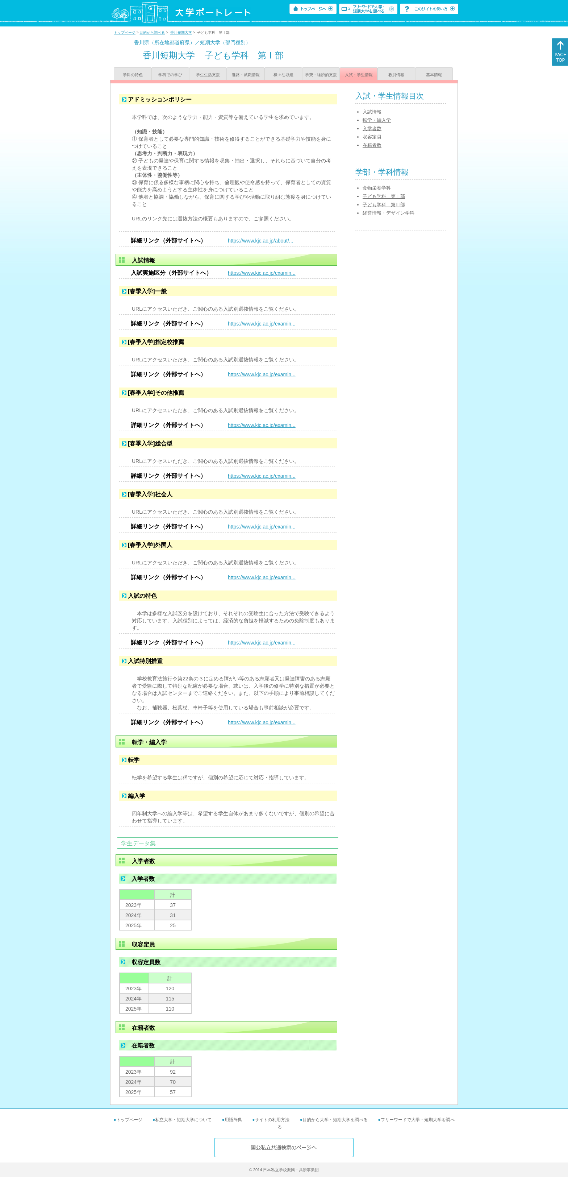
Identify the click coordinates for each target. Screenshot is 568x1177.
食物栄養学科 (377, 188)
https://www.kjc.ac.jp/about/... (260, 241)
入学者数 (372, 128)
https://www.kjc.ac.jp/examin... (262, 273)
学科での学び (170, 74)
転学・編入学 (377, 120)
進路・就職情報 (246, 74)
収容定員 (372, 137)
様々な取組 (283, 74)
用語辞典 (233, 1119)
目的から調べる (152, 32)
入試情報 (372, 112)
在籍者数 (372, 145)
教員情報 (396, 74)
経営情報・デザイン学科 (388, 213)
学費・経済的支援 (321, 74)
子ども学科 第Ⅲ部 (384, 204)
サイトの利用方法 (272, 1119)
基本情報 (434, 74)
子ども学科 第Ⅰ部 (384, 196)
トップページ (124, 32)
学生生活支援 (208, 74)
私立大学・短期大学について (183, 1119)
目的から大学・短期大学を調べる (335, 1119)
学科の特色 (133, 74)
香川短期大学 (181, 32)
